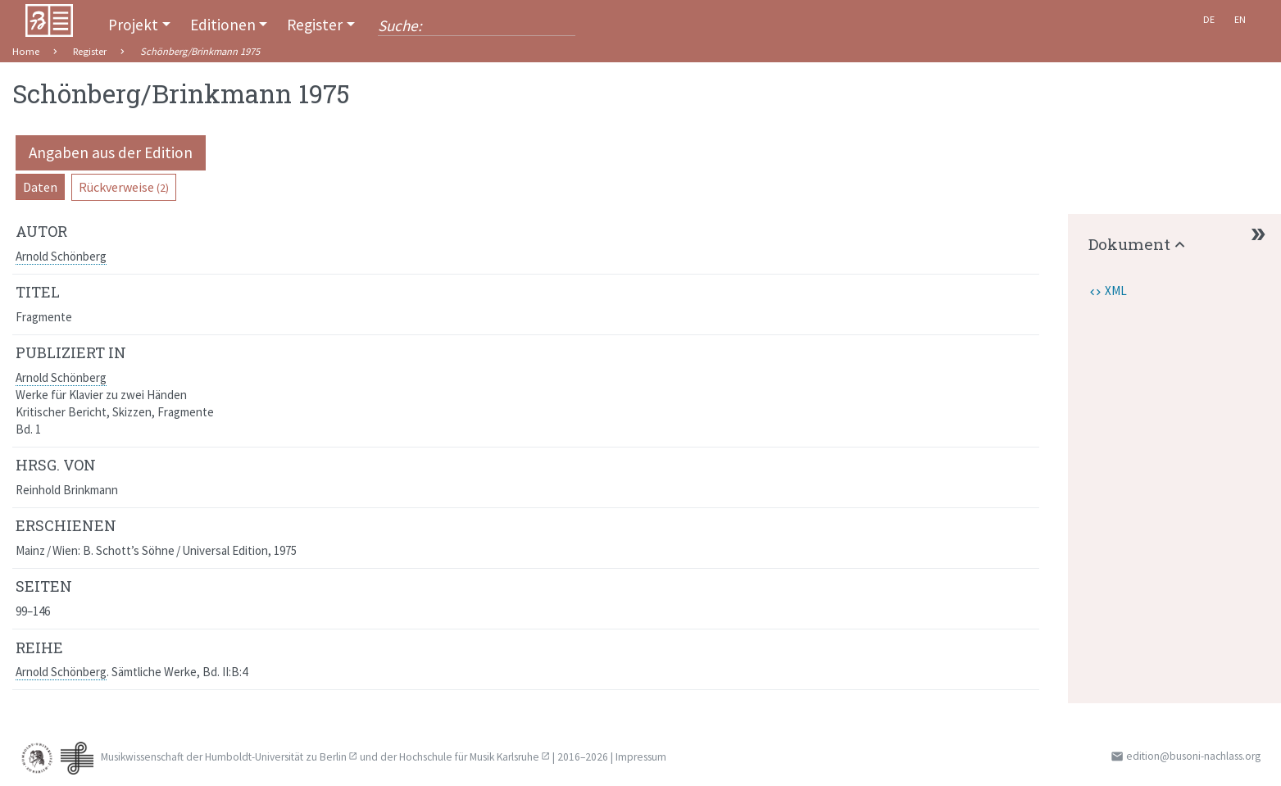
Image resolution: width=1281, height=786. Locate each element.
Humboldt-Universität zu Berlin (276, 757)
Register (315, 24)
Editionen (223, 24)
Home (25, 51)
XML (1116, 290)
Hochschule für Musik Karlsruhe (469, 757)
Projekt (133, 24)
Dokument (1129, 244)
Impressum (641, 757)
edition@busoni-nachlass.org (1193, 756)
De (1209, 19)
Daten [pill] (40, 187)
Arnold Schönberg (61, 256)
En (1240, 19)
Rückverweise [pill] (124, 187)
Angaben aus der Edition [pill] (111, 152)
